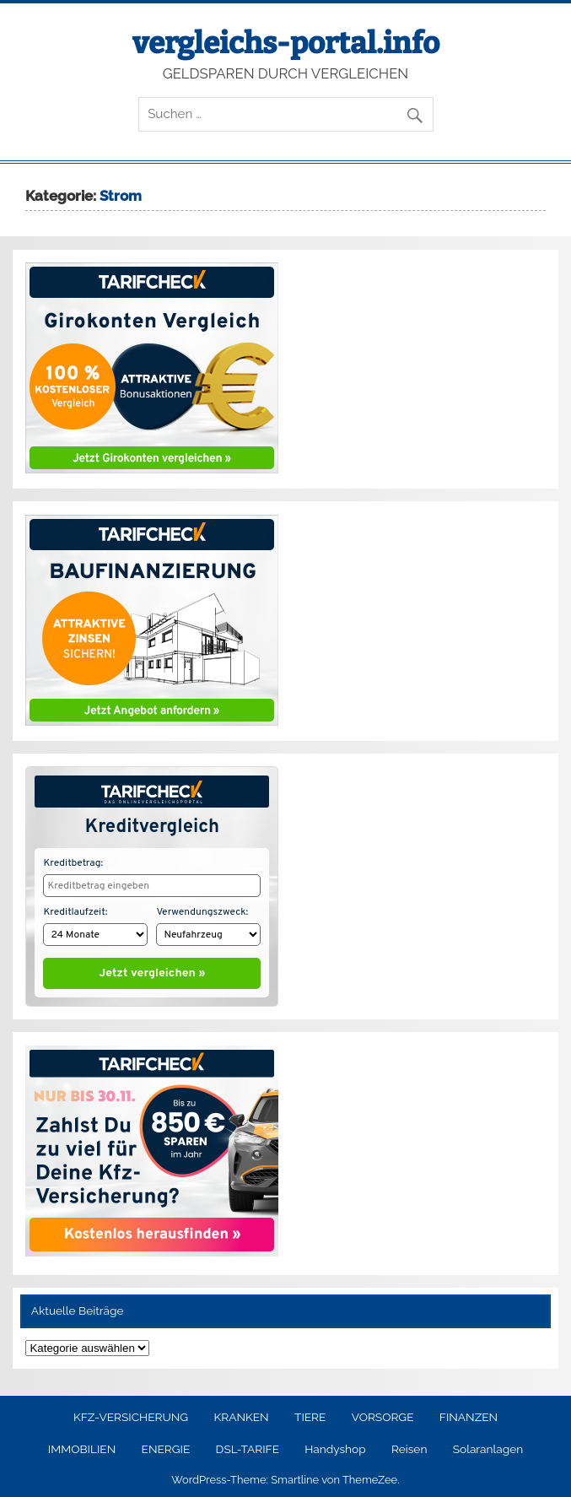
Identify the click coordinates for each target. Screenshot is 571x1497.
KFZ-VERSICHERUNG (130, 1413)
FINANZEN (468, 1413)
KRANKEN (241, 1413)
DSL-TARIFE (247, 1445)
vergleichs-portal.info (285, 43)
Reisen (409, 1445)
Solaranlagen (488, 1445)
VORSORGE (383, 1413)
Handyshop (334, 1445)
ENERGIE (166, 1445)
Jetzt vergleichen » (152, 969)
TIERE (310, 1413)
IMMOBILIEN (82, 1445)
